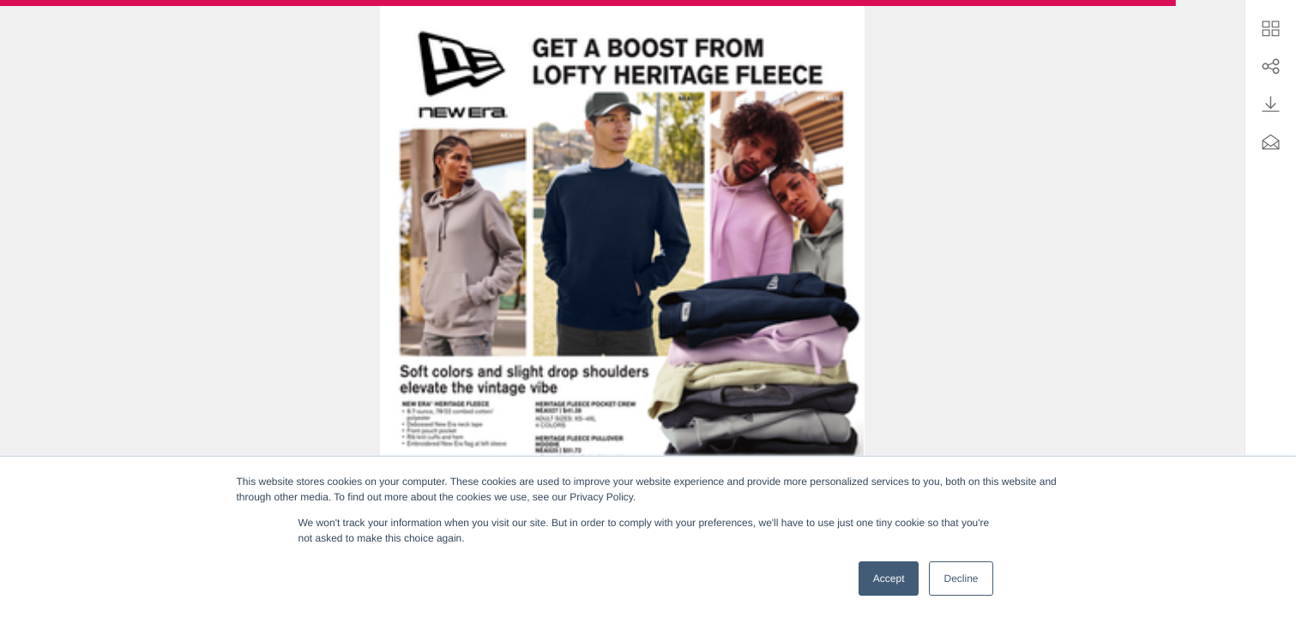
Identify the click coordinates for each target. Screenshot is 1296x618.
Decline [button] (960, 579)
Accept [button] (889, 579)
